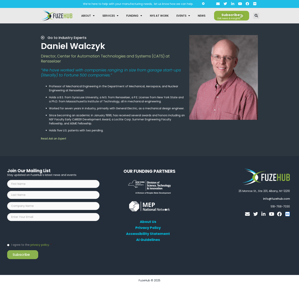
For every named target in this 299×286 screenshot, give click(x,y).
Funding (134, 15)
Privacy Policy (148, 228)
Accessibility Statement (148, 234)
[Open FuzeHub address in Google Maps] (264, 191)
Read (53, 138)
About (88, 15)
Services (110, 15)
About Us (148, 222)
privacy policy (39, 245)
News (201, 16)
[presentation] (36, 231)
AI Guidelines (148, 240)
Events (183, 15)
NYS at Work (159, 16)
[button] (256, 16)
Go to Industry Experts (63, 37)
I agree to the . (31, 245)
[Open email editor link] (276, 198)
